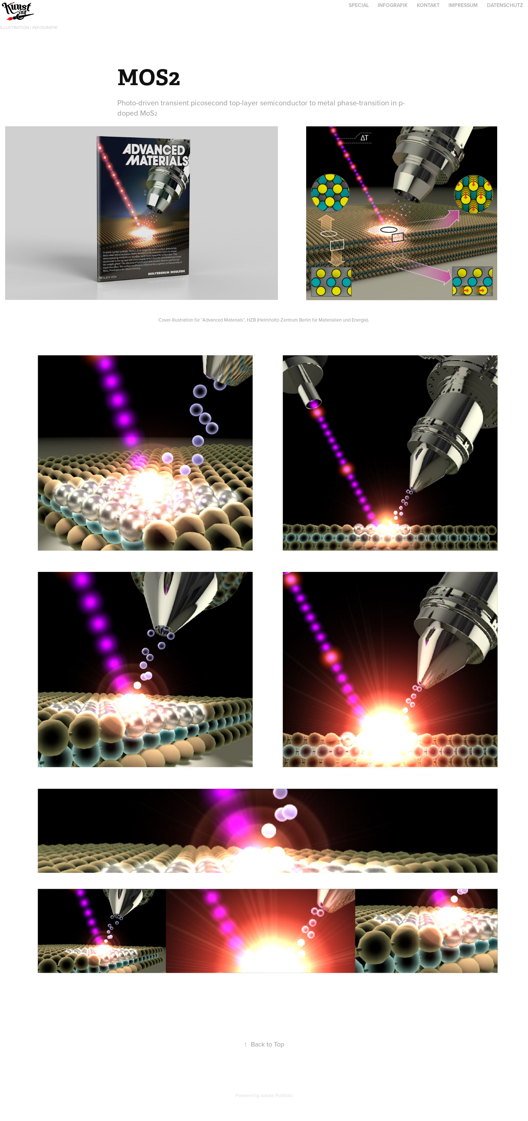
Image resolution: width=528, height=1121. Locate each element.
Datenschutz (505, 5)
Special (359, 5)
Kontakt (428, 5)
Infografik (393, 5)
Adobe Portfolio (277, 1095)
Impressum (463, 5)
